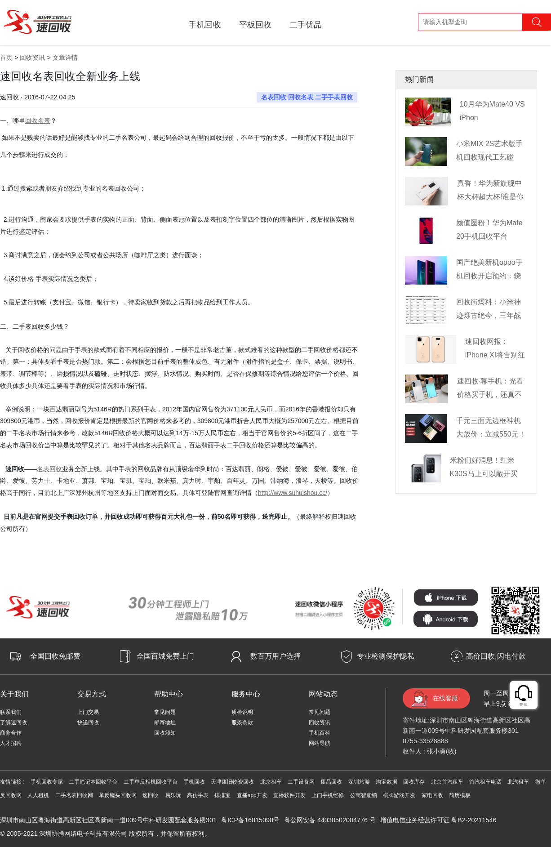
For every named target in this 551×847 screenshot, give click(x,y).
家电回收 (432, 795)
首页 (6, 57)
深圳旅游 (359, 782)
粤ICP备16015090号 (250, 820)
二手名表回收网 (74, 795)
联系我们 (11, 712)
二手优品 (305, 24)
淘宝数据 (386, 782)
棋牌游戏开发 (399, 795)
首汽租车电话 (485, 782)
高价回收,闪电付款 (495, 656)
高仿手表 (198, 795)
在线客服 (445, 698)
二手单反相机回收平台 (151, 782)
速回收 (150, 795)
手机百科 (319, 733)
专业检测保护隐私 (385, 656)
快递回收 (88, 722)
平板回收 (255, 24)
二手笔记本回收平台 (93, 782)
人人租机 (38, 795)
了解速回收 (13, 722)
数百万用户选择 (275, 656)
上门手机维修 (327, 795)
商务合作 (11, 733)
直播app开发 (252, 795)
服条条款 (242, 722)
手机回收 (205, 24)
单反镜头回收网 (118, 795)
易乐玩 (173, 795)
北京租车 (271, 782)
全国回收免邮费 (55, 656)
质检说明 (242, 712)
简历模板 (460, 795)
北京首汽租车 (447, 782)
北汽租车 (518, 782)
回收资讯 (32, 57)
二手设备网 (301, 782)
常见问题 (165, 712)
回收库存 (414, 782)
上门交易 (88, 712)
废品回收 (331, 782)
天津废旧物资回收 (232, 782)
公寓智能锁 (363, 795)
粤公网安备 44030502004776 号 (330, 820)
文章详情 (65, 57)
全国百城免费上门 (165, 656)
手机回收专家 (47, 782)
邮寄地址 (165, 722)
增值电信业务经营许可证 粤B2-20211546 (438, 820)
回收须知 (165, 733)
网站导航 (319, 743)
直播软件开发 (289, 795)
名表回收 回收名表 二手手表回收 (307, 97)
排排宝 (222, 795)
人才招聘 (11, 743)
